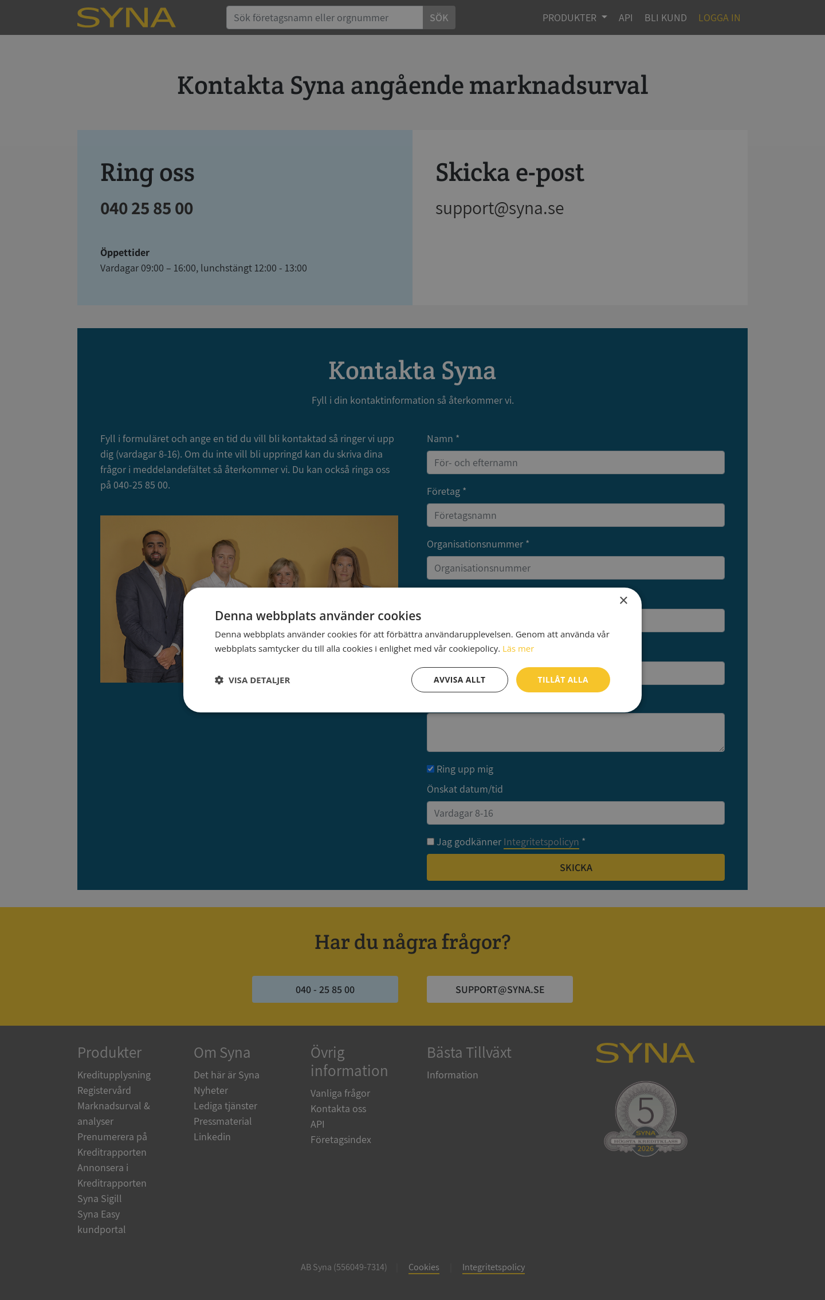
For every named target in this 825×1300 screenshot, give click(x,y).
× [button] (623, 601)
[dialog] (412, 650)
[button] (252, 680)
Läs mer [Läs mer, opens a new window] (518, 648)
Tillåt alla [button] (562, 679)
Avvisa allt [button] (459, 679)
